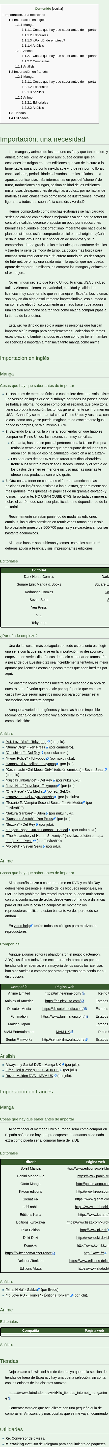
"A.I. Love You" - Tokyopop (25, 742)
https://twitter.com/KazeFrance (28, 1253)
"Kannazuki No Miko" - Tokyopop (30, 764)
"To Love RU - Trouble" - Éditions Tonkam (37, 1295)
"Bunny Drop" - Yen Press (25, 747)
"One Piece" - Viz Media (23, 791)
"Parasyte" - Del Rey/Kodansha (29, 797)
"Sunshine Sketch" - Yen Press (29, 819)
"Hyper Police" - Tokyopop (25, 758)
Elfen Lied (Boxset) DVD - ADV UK (32, 1070)
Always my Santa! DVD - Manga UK (33, 1065)
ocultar (57, 8)
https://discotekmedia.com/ (62, 1009)
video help (22, 926)
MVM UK (63, 1032)
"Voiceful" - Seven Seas (23, 846)
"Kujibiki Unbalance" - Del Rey (28, 780)
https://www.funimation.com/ (62, 1016)
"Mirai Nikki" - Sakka (21, 1290)
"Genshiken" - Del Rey (22, 753)
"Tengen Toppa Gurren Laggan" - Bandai (36, 830)
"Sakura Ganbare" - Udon (25, 813)
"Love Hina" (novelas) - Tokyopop (31, 786)
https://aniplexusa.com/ (63, 1001)
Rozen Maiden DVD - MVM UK (29, 1076)
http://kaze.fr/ (94, 1253)
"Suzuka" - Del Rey (20, 824)
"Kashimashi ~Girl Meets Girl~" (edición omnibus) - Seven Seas (54, 770)
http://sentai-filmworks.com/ (63, 1039)
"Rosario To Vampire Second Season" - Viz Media (43, 803)
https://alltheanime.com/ (63, 993)
